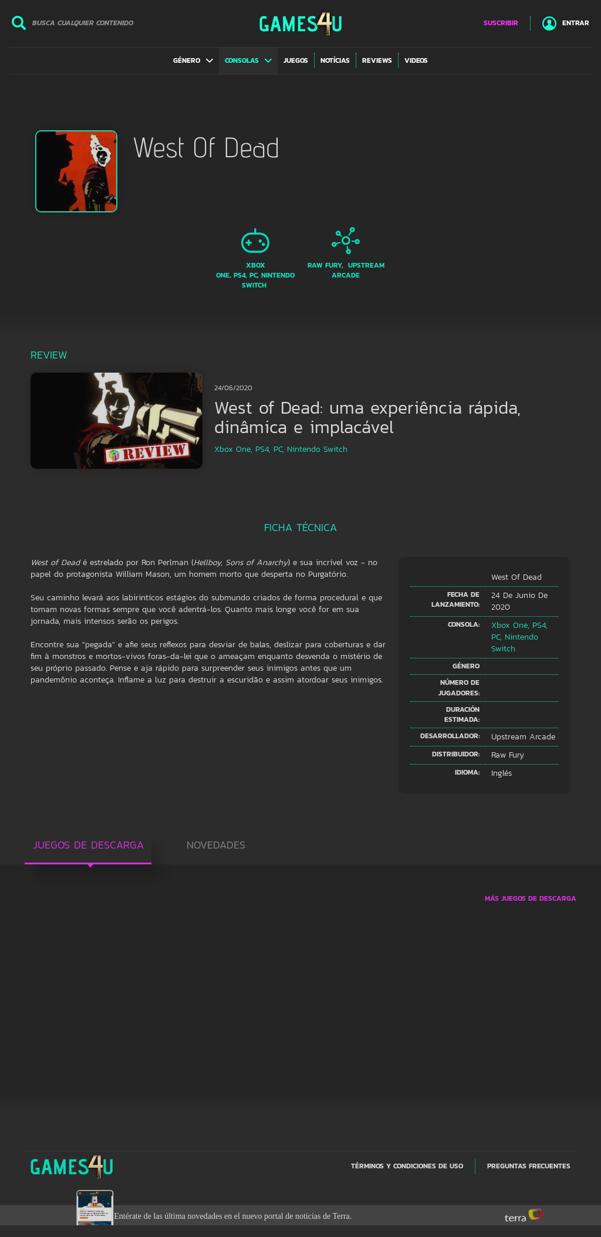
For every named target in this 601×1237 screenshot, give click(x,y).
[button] (193, 60)
